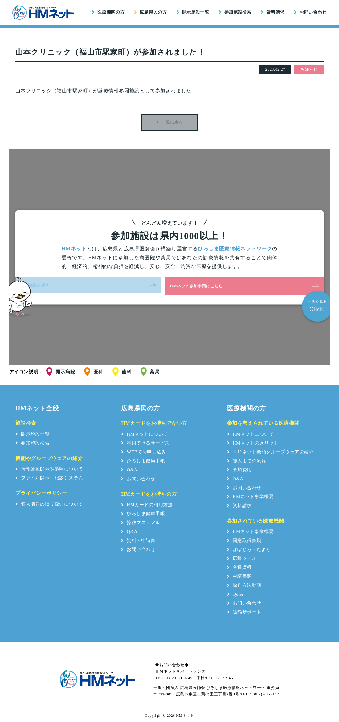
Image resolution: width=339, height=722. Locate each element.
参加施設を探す (123, 286)
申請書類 (239, 576)
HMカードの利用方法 (147, 505)
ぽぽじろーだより (249, 549)
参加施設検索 (235, 12)
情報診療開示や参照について (49, 469)
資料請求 (272, 12)
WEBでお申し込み (143, 451)
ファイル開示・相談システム (49, 478)
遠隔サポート (244, 612)
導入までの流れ (246, 460)
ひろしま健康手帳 (143, 460)
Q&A (129, 469)
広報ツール (242, 558)
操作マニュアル (140, 522)
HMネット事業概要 (250, 496)
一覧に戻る (169, 122)
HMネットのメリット (253, 443)
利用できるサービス (145, 443)
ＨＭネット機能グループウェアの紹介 (270, 451)
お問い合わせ (310, 12)
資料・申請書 (138, 540)
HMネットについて (144, 434)
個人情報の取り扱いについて (49, 504)
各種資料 (239, 567)
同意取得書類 (244, 540)
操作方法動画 (244, 585)
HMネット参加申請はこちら (203, 286)
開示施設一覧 (192, 12)
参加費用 (239, 469)
